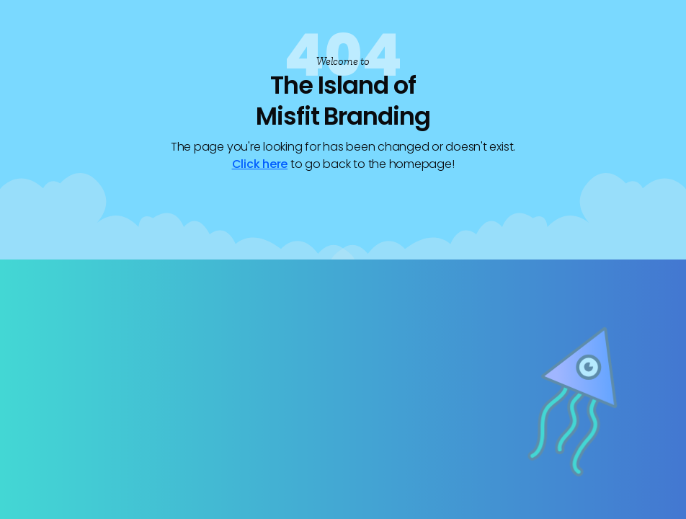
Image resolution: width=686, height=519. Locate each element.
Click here (260, 164)
